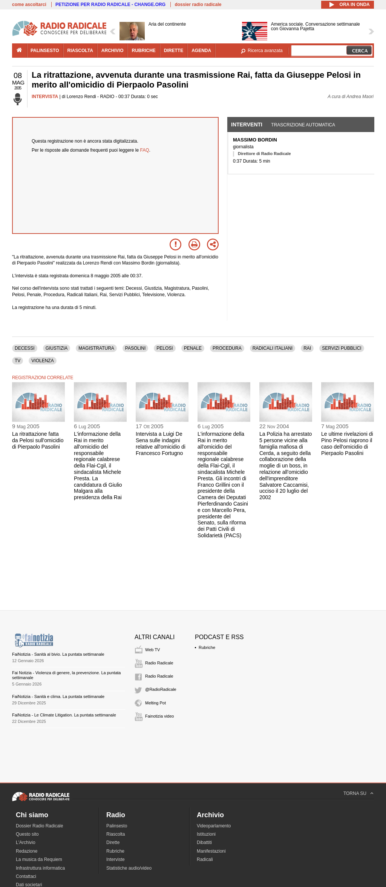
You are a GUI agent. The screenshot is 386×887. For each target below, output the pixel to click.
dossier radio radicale (198, 4)
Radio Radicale (159, 663)
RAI (307, 348)
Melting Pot (155, 703)
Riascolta (115, 834)
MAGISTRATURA (96, 348)
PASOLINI (135, 348)
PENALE (193, 348)
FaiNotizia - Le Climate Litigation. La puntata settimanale (64, 715)
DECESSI (25, 348)
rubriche (143, 50)
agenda (201, 50)
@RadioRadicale (160, 689)
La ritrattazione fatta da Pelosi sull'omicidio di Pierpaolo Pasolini (38, 440)
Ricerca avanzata (265, 50)
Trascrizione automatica (303, 125)
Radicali (205, 859)
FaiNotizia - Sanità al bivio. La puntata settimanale (58, 654)
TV (17, 360)
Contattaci (26, 876)
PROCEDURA (227, 348)
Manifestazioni (211, 851)
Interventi (246, 124)
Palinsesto (116, 826)
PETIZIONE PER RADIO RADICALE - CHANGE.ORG (110, 4)
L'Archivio (25, 842)
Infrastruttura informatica (40, 868)
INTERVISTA (45, 96)
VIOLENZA (42, 360)
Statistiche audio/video (129, 868)
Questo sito (27, 834)
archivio (112, 50)
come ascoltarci (29, 4)
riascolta (80, 50)
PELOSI (164, 348)
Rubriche (207, 647)
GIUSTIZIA (57, 348)
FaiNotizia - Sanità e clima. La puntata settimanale (58, 696)
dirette (173, 50)
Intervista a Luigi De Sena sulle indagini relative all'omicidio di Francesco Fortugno (160, 443)
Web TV (152, 649)
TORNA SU (354, 793)
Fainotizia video (159, 716)
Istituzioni (206, 834)
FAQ (144, 150)
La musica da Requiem (39, 859)
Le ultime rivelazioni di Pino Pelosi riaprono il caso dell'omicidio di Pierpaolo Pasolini (347, 443)
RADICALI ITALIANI (273, 348)
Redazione (26, 851)
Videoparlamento (214, 826)
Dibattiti (204, 842)
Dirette (112, 842)
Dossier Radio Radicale (39, 826)
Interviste (115, 859)
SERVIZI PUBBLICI (341, 348)
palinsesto (45, 50)
